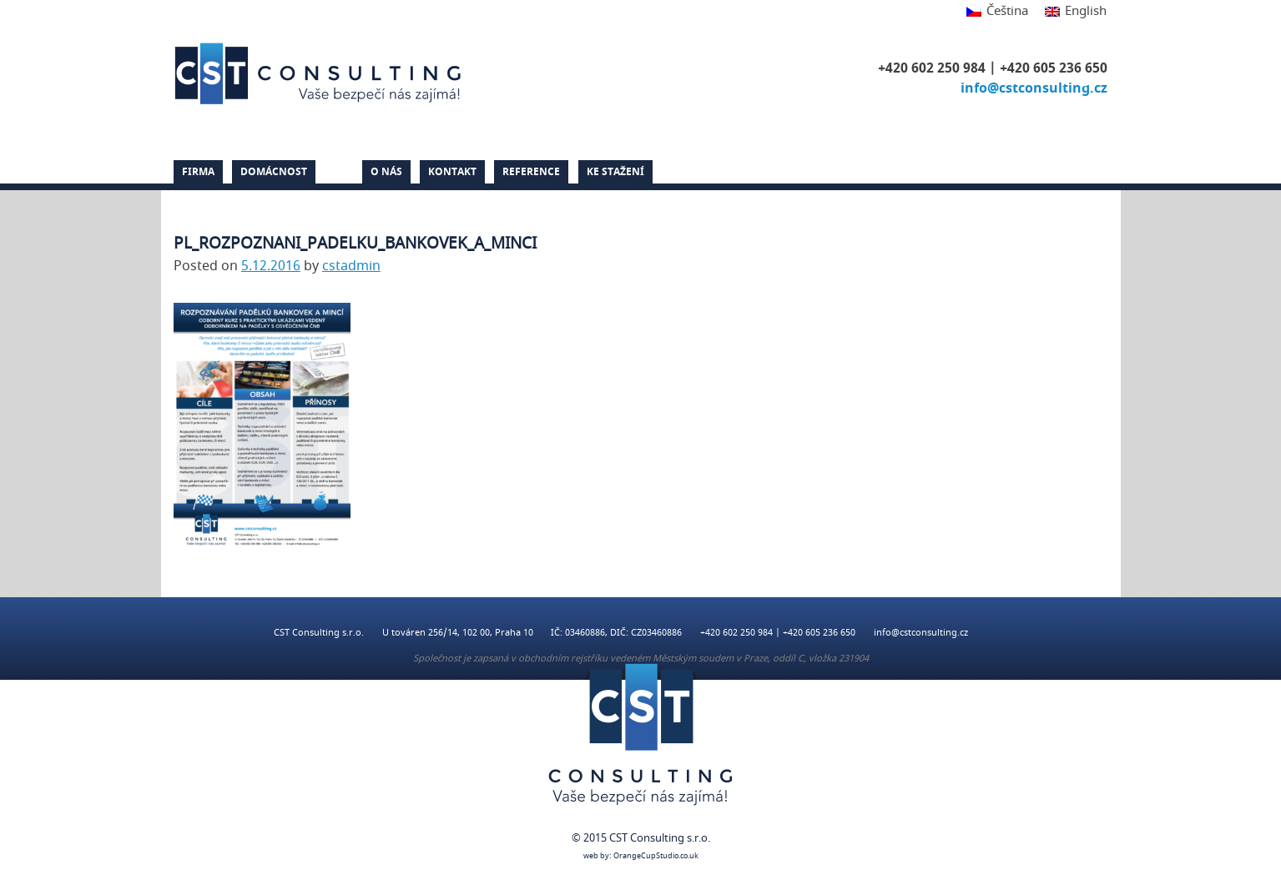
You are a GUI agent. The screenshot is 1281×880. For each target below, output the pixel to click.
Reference (531, 171)
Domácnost (273, 171)
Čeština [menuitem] (1007, 11)
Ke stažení (615, 171)
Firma (198, 171)
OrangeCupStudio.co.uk (655, 856)
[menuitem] (997, 12)
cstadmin (351, 266)
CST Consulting (320, 73)
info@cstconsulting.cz (1034, 88)
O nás (386, 171)
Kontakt (452, 171)
